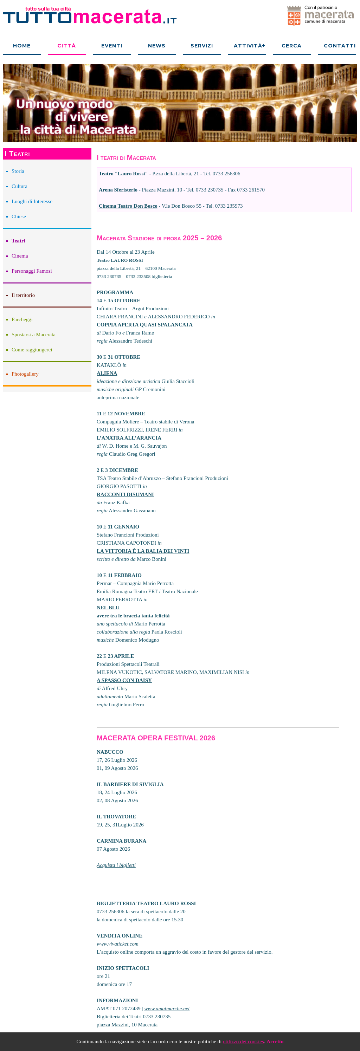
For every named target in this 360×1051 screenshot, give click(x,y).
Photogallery (25, 374)
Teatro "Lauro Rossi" (123, 173)
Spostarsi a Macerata (34, 334)
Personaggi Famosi (32, 271)
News (157, 46)
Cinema (20, 256)
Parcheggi (22, 319)
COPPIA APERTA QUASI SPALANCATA (145, 324)
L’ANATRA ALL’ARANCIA (129, 438)
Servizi (202, 46)
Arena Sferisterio (118, 190)
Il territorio (23, 295)
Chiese (19, 216)
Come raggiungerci (32, 349)
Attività (248, 46)
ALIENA (107, 373)
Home (22, 46)
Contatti (340, 46)
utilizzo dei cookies (243, 1041)
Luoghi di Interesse (32, 201)
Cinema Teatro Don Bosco (128, 206)
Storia (18, 171)
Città (66, 46)
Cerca (292, 46)
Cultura (19, 186)
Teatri (18, 241)
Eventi (111, 46)
